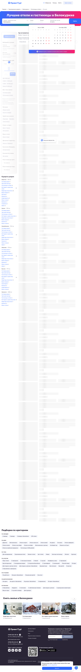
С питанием (23, 587)
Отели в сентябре (17, 545)
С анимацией (56, 563)
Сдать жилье (68, 3)
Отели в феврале (69, 542)
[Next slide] (74, 599)
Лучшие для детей (30, 575)
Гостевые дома (27, 616)
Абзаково (6, 247)
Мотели (67, 554)
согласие (60, 639)
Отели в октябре (28, 545)
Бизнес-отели (31, 554)
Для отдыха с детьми (48, 587)
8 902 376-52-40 (13, 642)
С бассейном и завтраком (9, 568)
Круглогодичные (7, 563)
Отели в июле (6, 545)
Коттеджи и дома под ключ (50, 616)
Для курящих (27, 590)
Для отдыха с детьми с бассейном (28, 566)
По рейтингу (6, 575)
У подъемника (41, 581)
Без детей (61, 566)
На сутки (40, 575)
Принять (57, 668)
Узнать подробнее (52, 665)
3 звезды (12, 536)
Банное (6, 268)
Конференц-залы (52, 560)
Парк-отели (6, 560)
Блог (29, 633)
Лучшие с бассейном (17, 575)
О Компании (31, 631)
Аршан (6, 208)
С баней (36, 560)
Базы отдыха (65, 616)
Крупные (73, 554)
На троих (59, 542)
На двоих (52, 542)
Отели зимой (44, 542)
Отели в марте (23, 542)
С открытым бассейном (34, 563)
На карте (5, 581)
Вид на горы (6, 590)
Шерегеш (6, 179)
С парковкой (62, 560)
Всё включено (13, 542)
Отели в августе (34, 542)
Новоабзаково (8, 226)
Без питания (53, 566)
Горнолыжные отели (20, 554)
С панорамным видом (19, 563)
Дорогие (5, 542)
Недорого (14, 587)
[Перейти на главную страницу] (14, 3)
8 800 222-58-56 (13, 634)
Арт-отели (40, 554)
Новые (47, 554)
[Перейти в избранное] (47, 3)
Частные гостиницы (57, 554)
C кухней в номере (16, 590)
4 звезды (5, 536)
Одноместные (43, 566)
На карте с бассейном (15, 581)
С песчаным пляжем (26, 560)
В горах (74, 563)
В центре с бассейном (30, 581)
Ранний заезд (65, 563)
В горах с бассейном (53, 581)
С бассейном (22, 41)
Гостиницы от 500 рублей (27, 548)
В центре (69, 566)
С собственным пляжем (34, 587)
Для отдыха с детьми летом (10, 566)
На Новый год (53, 545)
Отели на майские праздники (10, 548)
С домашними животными (63, 587)
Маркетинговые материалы (34, 635)
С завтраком (14, 560)
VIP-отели (33, 536)
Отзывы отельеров (32, 638)
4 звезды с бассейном (23, 536)
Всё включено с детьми (41, 545)
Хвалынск (7, 292)
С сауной (43, 560)
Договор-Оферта (32, 628)
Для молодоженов (7, 554)
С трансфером (46, 563)
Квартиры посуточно (9, 616)
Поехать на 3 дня (64, 545)
